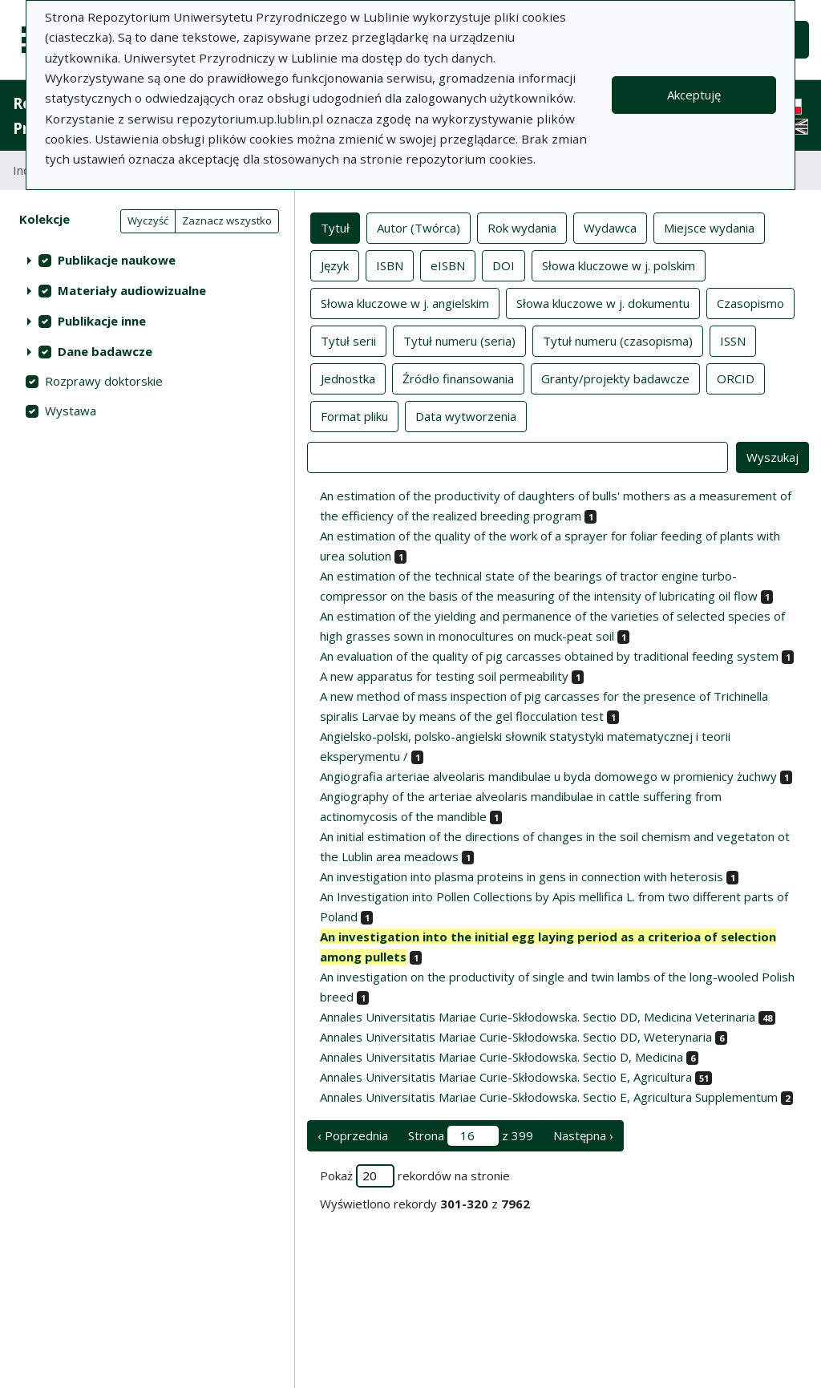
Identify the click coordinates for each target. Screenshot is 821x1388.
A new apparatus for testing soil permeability (444, 676)
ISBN (389, 264)
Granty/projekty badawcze (615, 377)
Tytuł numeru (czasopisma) (618, 340)
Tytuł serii (348, 340)
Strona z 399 (470, 1136)
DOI (503, 264)
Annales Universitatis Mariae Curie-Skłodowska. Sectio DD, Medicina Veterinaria (537, 1017)
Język (335, 264)
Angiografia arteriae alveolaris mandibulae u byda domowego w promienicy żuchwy (548, 776)
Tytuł (335, 227)
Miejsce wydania (709, 227)
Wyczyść (147, 220)
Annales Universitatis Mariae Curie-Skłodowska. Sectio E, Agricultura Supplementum (549, 1097)
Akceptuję (694, 95)
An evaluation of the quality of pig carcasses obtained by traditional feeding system (549, 656)
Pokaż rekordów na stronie (415, 1176)
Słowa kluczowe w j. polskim (618, 264)
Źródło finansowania (458, 377)
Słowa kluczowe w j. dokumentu (603, 302)
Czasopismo (750, 302)
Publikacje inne (102, 321)
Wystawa (70, 411)
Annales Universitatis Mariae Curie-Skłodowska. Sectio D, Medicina (501, 1057)
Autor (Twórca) (418, 227)
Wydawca (610, 227)
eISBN (448, 264)
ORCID (735, 377)
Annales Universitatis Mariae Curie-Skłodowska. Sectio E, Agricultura (506, 1077)
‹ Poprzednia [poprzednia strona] (352, 1135)
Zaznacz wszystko (227, 220)
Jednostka (348, 377)
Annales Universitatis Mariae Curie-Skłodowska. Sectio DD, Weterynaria (516, 1037)
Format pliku (354, 415)
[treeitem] (147, 260)
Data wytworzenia (465, 415)
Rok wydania (521, 227)
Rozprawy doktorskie (104, 381)
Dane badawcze (105, 351)
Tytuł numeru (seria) (459, 340)
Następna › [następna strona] (583, 1135)
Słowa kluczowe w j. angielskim (405, 302)
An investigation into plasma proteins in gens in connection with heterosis (521, 876)
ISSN (733, 340)
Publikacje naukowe (117, 260)
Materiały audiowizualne (132, 290)
